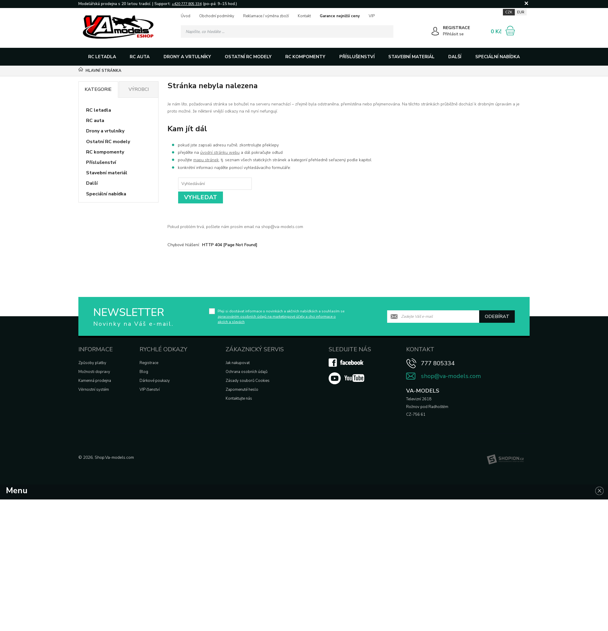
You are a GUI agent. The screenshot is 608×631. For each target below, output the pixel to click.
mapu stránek (206, 160)
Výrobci (139, 89)
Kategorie (98, 89)
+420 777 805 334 (187, 3)
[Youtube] (346, 383)
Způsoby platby (92, 363)
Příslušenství (357, 57)
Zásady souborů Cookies (248, 380)
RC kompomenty (305, 57)
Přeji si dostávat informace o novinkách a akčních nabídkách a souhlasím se (281, 316)
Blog (144, 371)
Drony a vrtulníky (187, 57)
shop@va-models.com (451, 376)
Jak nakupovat (238, 363)
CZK (508, 12)
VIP (372, 16)
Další (454, 57)
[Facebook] (346, 365)
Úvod (185, 16)
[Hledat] (387, 31)
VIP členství (150, 389)
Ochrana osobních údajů (246, 371)
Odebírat (497, 316)
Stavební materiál (411, 57)
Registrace (149, 363)
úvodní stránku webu (220, 152)
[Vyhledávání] (287, 31)
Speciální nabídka (497, 57)
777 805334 (438, 363)
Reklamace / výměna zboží (266, 16)
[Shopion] (505, 459)
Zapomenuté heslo (242, 389)
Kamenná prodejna (94, 380)
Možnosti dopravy (94, 371)
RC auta (140, 57)
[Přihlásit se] (435, 32)
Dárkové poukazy (155, 380)
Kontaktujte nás (239, 398)
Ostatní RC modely (248, 57)
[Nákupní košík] (510, 30)
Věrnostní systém (93, 389)
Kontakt (304, 16)
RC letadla (102, 57)
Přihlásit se (453, 34)
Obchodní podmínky (216, 16)
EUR (520, 12)
